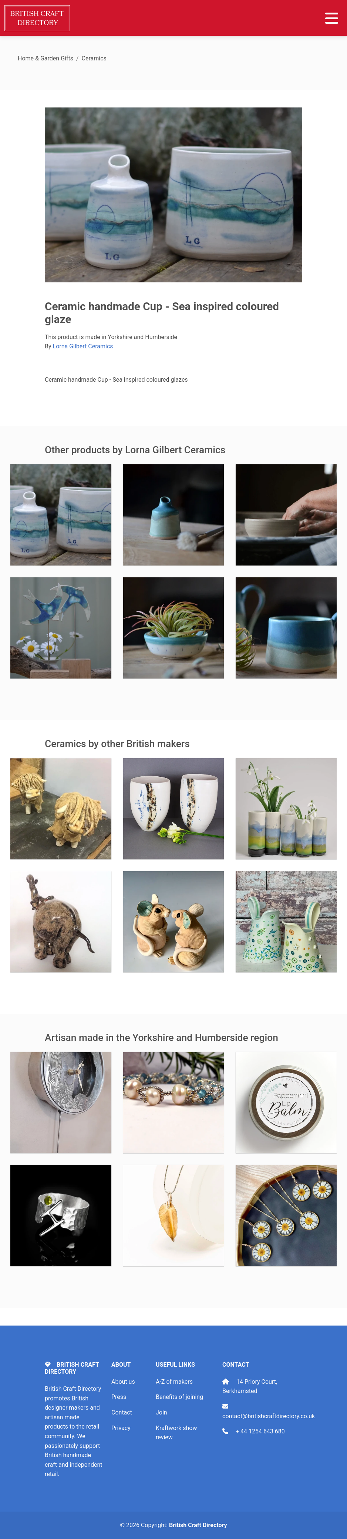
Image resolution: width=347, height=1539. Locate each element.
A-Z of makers (174, 1381)
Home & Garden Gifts (45, 58)
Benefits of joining (179, 1396)
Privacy (121, 1428)
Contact (121, 1412)
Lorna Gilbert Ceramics (83, 346)
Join (161, 1412)
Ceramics (94, 58)
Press (118, 1396)
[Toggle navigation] (332, 18)
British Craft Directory (198, 1525)
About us (123, 1381)
